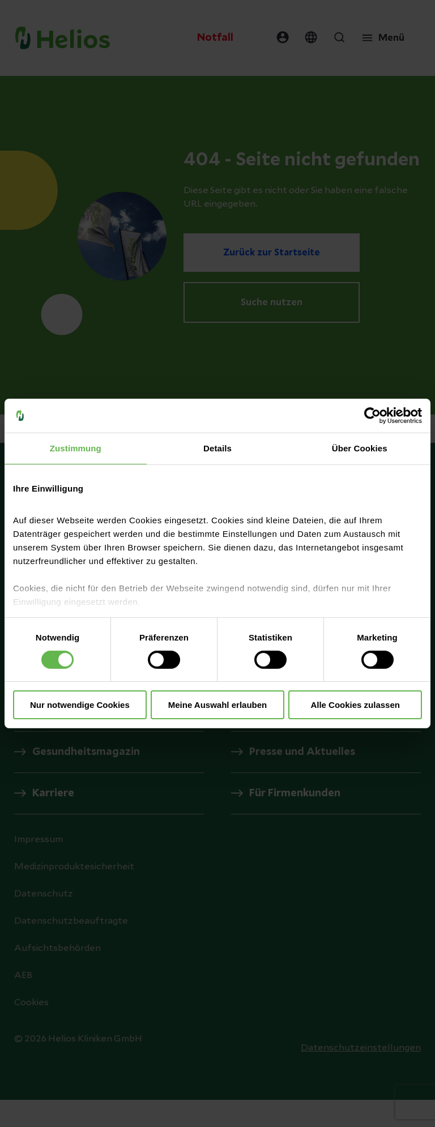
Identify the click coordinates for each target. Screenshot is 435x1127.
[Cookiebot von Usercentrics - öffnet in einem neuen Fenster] (372, 415)
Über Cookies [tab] (359, 448)
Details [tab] (217, 448)
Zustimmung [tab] (75, 448)
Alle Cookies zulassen (355, 705)
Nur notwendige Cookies (80, 705)
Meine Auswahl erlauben (217, 705)
